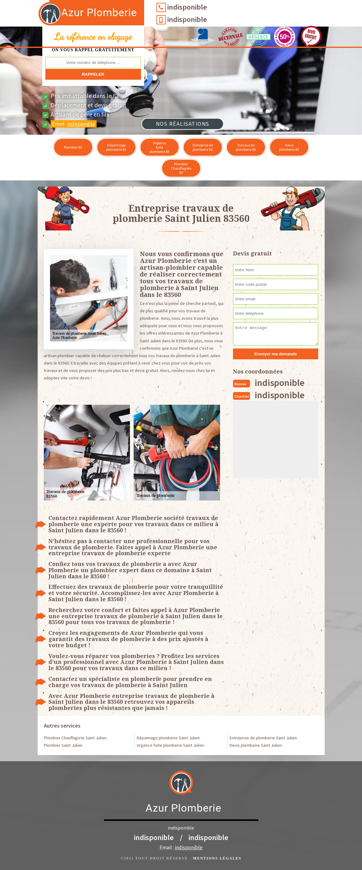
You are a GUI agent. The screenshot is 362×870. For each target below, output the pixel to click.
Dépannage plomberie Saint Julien (168, 738)
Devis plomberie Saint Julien (256, 745)
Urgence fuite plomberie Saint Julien (170, 745)
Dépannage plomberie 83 (116, 147)
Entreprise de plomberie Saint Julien (263, 738)
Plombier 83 (73, 147)
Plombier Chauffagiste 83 (181, 168)
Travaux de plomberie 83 (246, 147)
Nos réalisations (182, 123)
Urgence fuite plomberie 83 (159, 147)
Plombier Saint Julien (63, 745)
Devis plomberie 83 (289, 147)
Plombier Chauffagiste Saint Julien (75, 738)
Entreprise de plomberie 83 (203, 147)
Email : (73, 123)
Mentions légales (217, 858)
